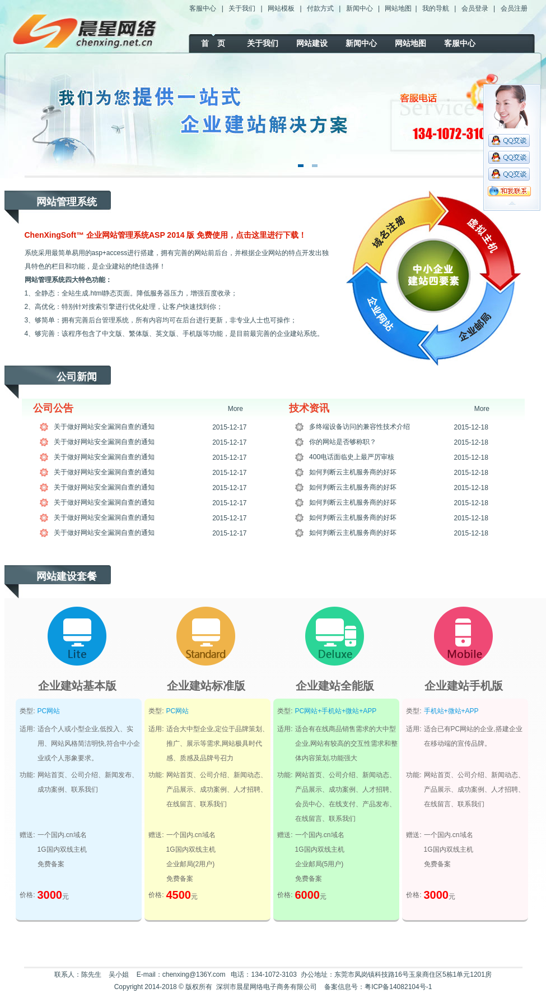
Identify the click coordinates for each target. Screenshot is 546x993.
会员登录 (474, 8)
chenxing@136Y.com (194, 974)
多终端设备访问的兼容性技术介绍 (359, 427)
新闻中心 (359, 8)
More (235, 409)
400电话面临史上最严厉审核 (351, 457)
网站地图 (398, 8)
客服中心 (202, 8)
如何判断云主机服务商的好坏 (352, 472)
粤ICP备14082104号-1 (398, 987)
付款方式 (320, 8)
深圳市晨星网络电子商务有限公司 (266, 987)
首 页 (213, 43)
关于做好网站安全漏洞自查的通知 (104, 427)
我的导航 (435, 8)
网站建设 (312, 43)
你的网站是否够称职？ (342, 442)
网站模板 (281, 8)
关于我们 (241, 8)
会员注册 (514, 8)
